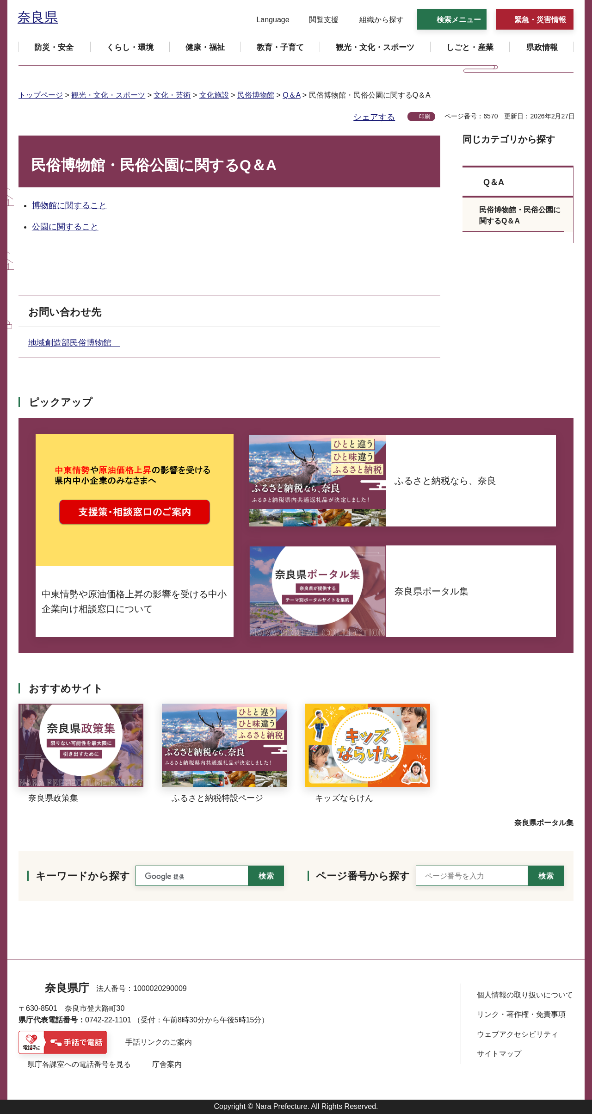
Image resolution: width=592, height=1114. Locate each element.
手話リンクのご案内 (158, 1042)
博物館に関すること (69, 205)
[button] (267, 20)
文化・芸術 (172, 95)
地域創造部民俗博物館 (74, 342)
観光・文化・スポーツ (108, 95)
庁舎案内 (167, 1064)
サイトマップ (499, 1054)
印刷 (424, 116)
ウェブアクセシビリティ (517, 1034)
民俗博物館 (255, 95)
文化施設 (214, 95)
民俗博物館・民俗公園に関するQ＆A (520, 215)
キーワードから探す (83, 876)
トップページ (40, 95)
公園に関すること (65, 226)
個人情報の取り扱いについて (525, 995)
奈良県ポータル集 (544, 823)
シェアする (374, 117)
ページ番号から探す (363, 876)
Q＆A (291, 95)
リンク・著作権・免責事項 (521, 1014)
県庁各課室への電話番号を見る (79, 1064)
